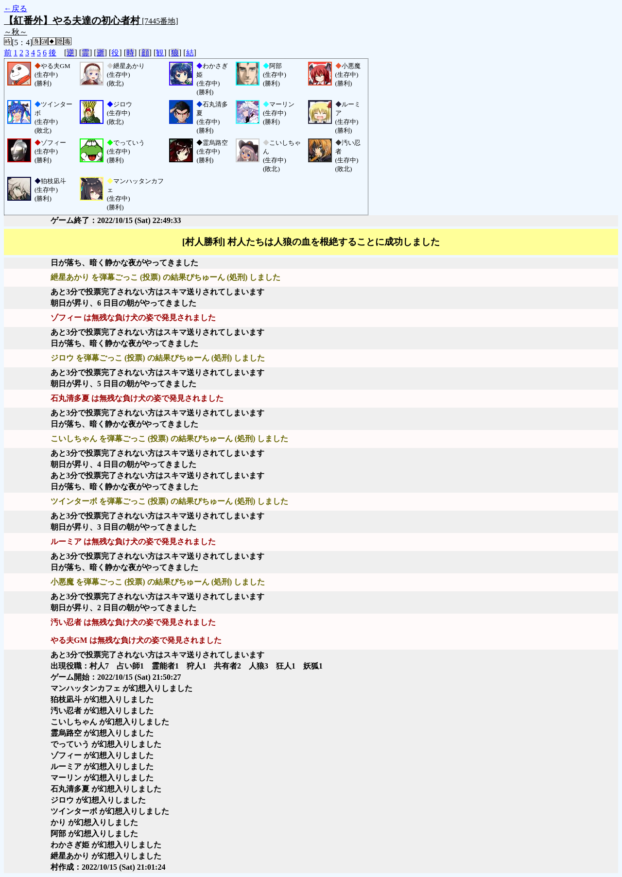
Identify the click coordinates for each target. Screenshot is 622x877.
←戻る (15, 8)
